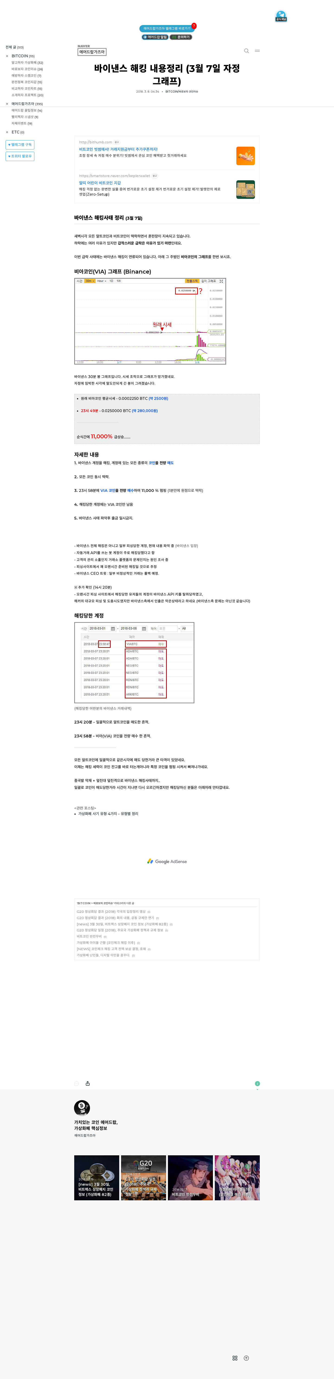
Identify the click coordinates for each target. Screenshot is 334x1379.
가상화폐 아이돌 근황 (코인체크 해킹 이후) (106, 1061)
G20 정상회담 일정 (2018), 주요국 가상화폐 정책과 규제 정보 (120, 1048)
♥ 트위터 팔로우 (20, 156)
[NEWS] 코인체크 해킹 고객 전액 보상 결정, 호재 (111, 1067)
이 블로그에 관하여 (257, 1202)
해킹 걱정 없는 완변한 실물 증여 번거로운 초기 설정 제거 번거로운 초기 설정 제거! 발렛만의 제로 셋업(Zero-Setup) (150, 257)
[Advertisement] (167, 157)
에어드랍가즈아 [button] (97, 50)
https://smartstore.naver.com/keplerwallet (114, 241)
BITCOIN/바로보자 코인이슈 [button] (182, 91)
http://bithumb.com (95, 207)
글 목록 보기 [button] (235, 1358)
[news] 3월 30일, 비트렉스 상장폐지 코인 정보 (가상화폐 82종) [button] (96, 1296)
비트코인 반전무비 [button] (190, 1296)
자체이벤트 (22, 123)
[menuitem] (235, 1358)
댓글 (76, 1202)
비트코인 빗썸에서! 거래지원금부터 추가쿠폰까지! (118, 214)
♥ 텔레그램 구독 (20, 144)
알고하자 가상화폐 (27, 62)
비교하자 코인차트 (27, 88)
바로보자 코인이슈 (27, 69)
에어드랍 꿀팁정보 (27, 110)
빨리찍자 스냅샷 (25, 117)
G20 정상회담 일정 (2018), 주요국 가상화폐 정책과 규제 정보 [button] (143, 1296)
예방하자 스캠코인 (26, 75)
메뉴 (257, 50)
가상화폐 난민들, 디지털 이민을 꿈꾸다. (103, 1073)
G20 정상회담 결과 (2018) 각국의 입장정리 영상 (111, 1030)
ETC (18, 132)
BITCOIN (23, 56)
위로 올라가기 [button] (246, 1358)
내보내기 (87, 1202)
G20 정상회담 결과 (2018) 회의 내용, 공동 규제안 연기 (115, 1036)
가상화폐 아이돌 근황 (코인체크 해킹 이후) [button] (237, 1296)
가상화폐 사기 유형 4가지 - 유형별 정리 (108, 932)
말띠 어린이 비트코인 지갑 (100, 248)
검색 (246, 50)
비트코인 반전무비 (89, 1055)
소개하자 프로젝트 (27, 95)
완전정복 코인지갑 (27, 82)
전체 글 (15, 47)
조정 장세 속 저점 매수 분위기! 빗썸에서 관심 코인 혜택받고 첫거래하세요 (133, 220)
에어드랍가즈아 (27, 104)
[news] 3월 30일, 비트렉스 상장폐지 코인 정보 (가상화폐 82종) (122, 1042)
